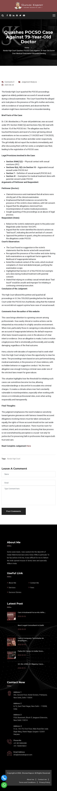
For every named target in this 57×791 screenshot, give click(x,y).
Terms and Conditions (27, 782)
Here (29, 446)
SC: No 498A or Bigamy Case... (31, 664)
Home (27, 48)
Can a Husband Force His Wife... (32, 612)
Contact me (42, 779)
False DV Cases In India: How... (31, 651)
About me (30, 779)
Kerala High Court (13, 459)
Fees (32, 588)
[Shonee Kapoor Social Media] (7, 15)
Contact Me (34, 583)
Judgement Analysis (29, 82)
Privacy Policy (44, 782)
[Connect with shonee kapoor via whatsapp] (4, 785)
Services (12, 588)
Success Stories (15, 592)
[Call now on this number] (4, 778)
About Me (12, 583)
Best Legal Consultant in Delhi (31, 625)
